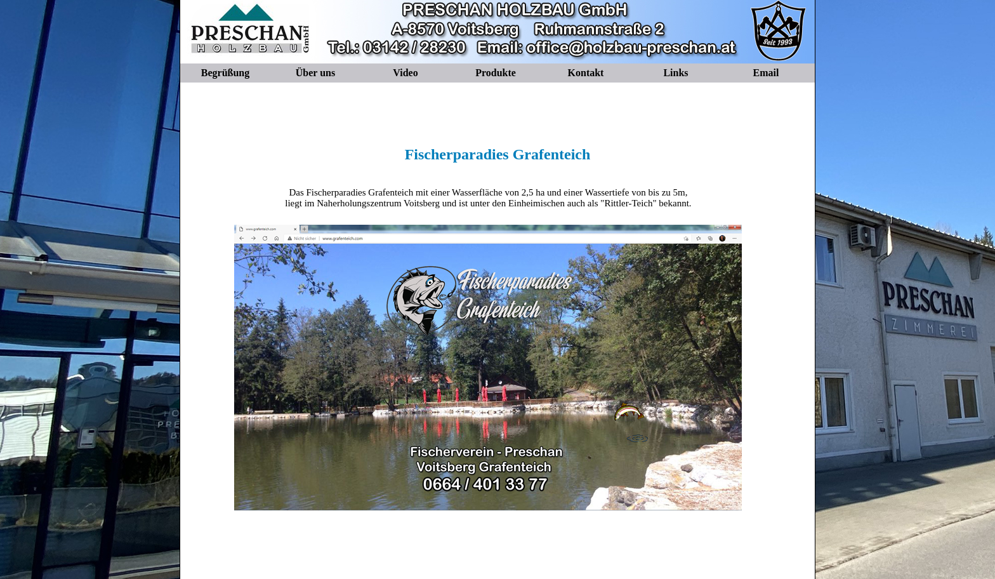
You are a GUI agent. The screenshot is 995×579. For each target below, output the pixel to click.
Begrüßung (225, 72)
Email (766, 72)
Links (675, 72)
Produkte (495, 72)
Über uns (315, 72)
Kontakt (586, 72)
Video (405, 72)
